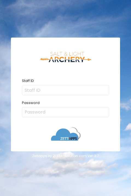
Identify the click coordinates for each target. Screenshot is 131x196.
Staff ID (28, 81)
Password (31, 103)
